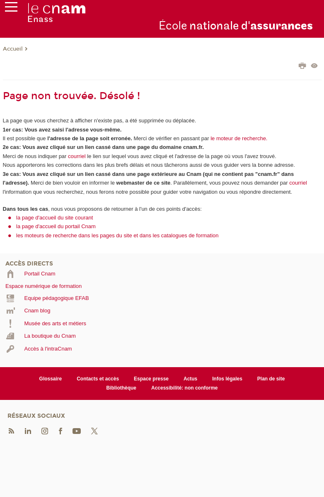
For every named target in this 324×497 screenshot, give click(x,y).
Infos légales (227, 379)
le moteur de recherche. (238, 138)
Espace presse (151, 379)
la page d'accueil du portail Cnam (56, 226)
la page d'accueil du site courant (54, 217)
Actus (190, 379)
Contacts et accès (98, 379)
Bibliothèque (121, 388)
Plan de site (271, 379)
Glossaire (50, 379)
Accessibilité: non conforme (184, 388)
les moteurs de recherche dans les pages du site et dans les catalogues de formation (117, 235)
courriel (77, 156)
